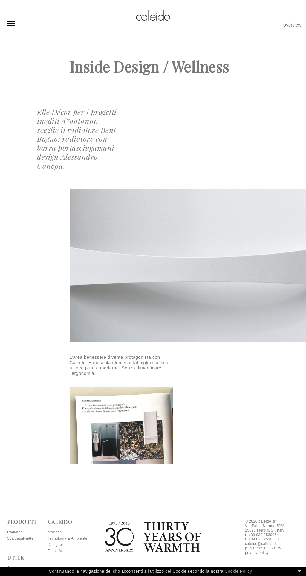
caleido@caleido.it (261, 544)
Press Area (57, 551)
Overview (292, 24)
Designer (55, 545)
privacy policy (257, 553)
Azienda (55, 532)
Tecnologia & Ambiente (68, 538)
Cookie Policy (238, 571)
